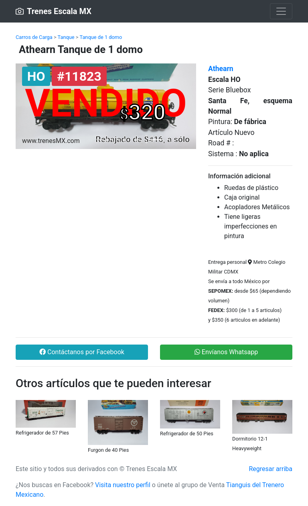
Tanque (66, 37)
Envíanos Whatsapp (226, 352)
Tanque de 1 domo (100, 37)
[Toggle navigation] (281, 11)
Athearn (220, 69)
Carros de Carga (34, 37)
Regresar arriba (270, 469)
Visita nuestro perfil (122, 485)
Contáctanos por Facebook (81, 352)
